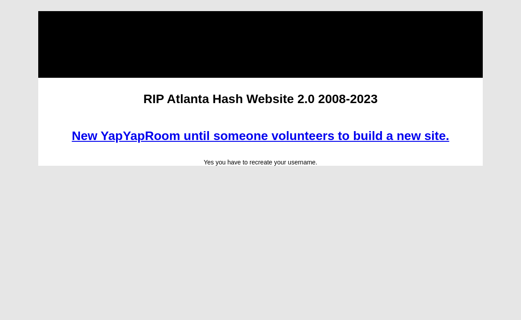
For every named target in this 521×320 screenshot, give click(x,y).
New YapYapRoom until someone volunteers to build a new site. (260, 136)
